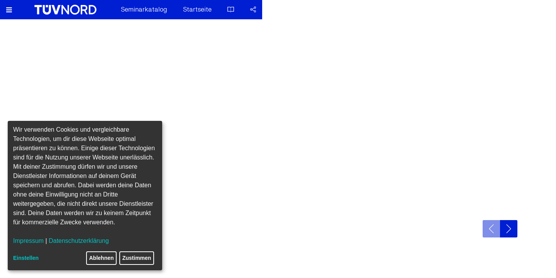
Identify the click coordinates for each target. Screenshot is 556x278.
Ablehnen (101, 258)
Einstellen (26, 258)
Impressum (28, 240)
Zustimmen (136, 258)
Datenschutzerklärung (79, 240)
